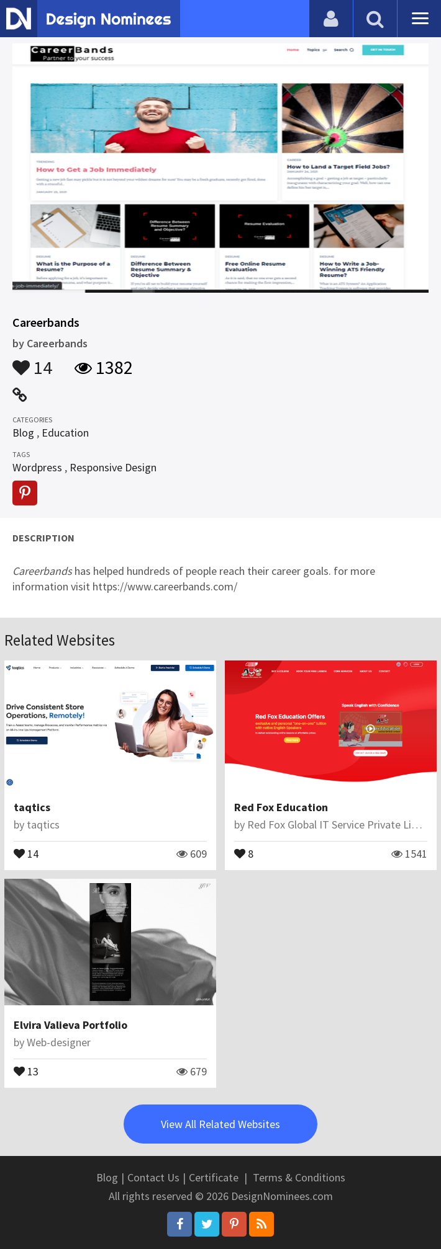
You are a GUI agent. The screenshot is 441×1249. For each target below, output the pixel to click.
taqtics (32, 807)
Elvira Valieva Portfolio (70, 1025)
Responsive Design (113, 467)
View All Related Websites (220, 1124)
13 (26, 1070)
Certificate (214, 1177)
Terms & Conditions (299, 1177)
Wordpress (37, 467)
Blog (23, 432)
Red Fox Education (281, 807)
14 (32, 361)
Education (65, 432)
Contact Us (153, 1177)
